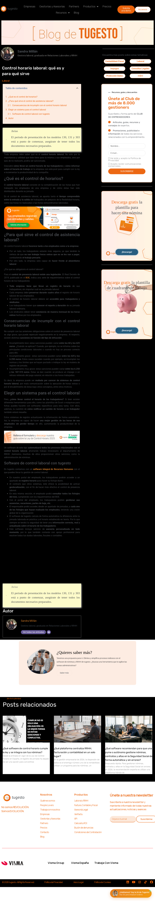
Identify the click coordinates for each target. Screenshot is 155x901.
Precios (106, 6)
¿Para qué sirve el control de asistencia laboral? (31, 101)
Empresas (29, 6)
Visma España (80, 864)
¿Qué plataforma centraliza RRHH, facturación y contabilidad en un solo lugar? (74, 753)
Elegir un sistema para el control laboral (27, 109)
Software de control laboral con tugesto (31, 114)
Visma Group (56, 864)
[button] (77, 88)
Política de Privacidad (53, 883)
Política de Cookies (102, 883)
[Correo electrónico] (49, 632)
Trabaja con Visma (106, 864)
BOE (28, 277)
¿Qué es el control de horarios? (22, 96)
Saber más (66, 673)
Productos (90, 6)
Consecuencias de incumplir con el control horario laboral (39, 105)
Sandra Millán (29, 620)
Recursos (63, 12)
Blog (76, 12)
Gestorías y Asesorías (52, 6)
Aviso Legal (78, 883)
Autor (10, 118)
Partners (74, 6)
